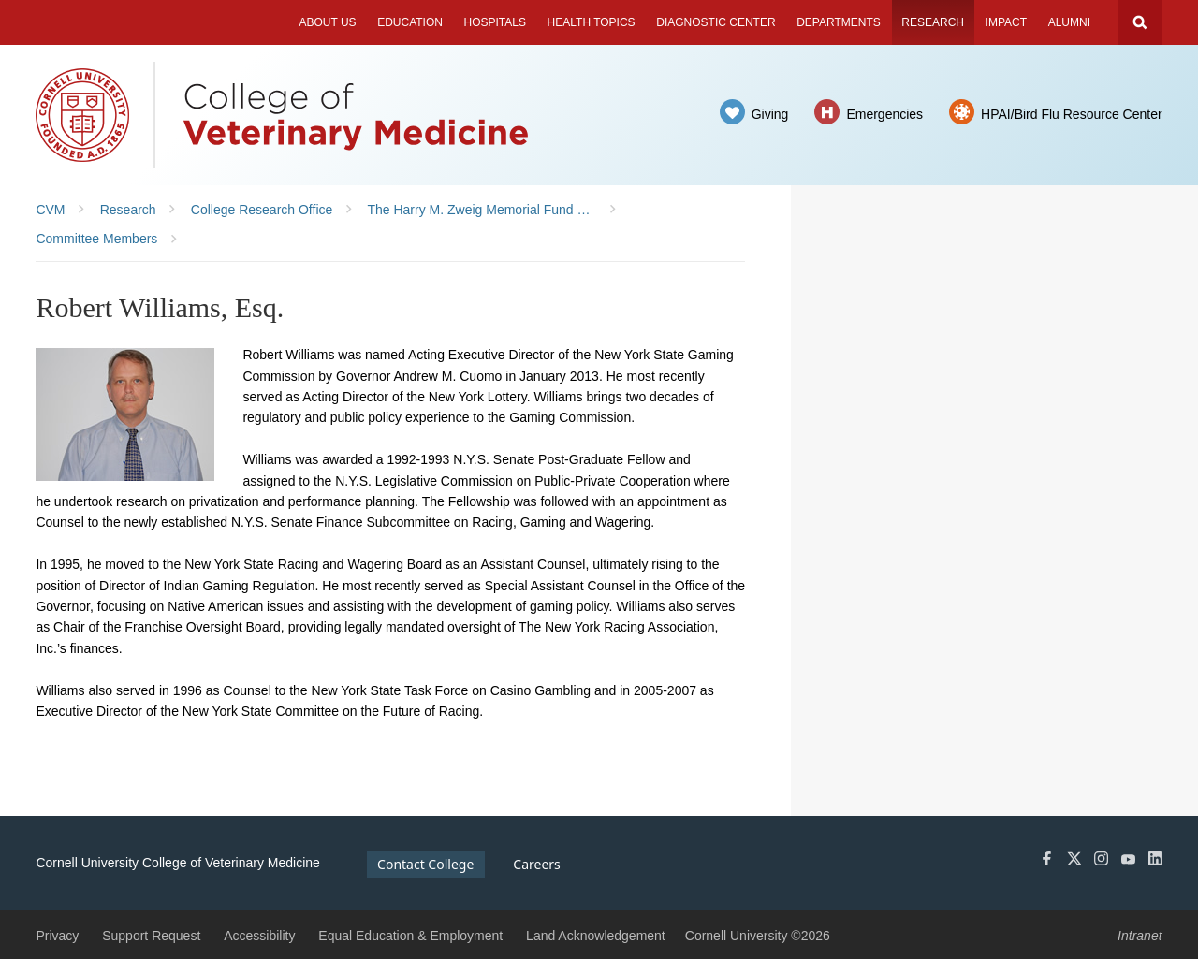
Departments (838, 22)
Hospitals (495, 22)
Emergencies (884, 114)
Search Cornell (1140, 22)
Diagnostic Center (715, 22)
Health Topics (592, 22)
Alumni (1069, 22)
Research (932, 22)
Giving (770, 114)
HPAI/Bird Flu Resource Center (1071, 114)
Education (410, 22)
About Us (327, 22)
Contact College (425, 864)
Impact (1006, 22)
